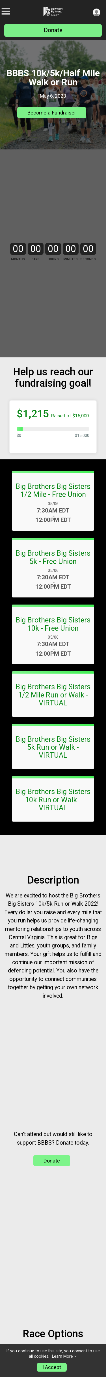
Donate (53, 30)
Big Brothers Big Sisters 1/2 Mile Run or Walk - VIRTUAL (53, 762)
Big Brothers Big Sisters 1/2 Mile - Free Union (53, 557)
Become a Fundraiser (51, 113)
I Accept (51, 1367)
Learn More (62, 1356)
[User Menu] (96, 12)
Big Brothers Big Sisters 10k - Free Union (53, 691)
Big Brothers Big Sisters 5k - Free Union (53, 624)
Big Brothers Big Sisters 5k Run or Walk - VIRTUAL (53, 814)
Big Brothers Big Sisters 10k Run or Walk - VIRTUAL (53, 867)
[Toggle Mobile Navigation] (5, 11)
